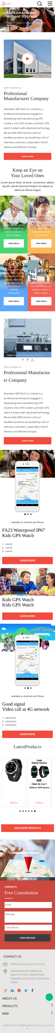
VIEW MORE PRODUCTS (27, 828)
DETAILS (14, 802)
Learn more (27, 156)
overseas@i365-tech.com (31, 964)
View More (13, 243)
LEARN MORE (27, 560)
